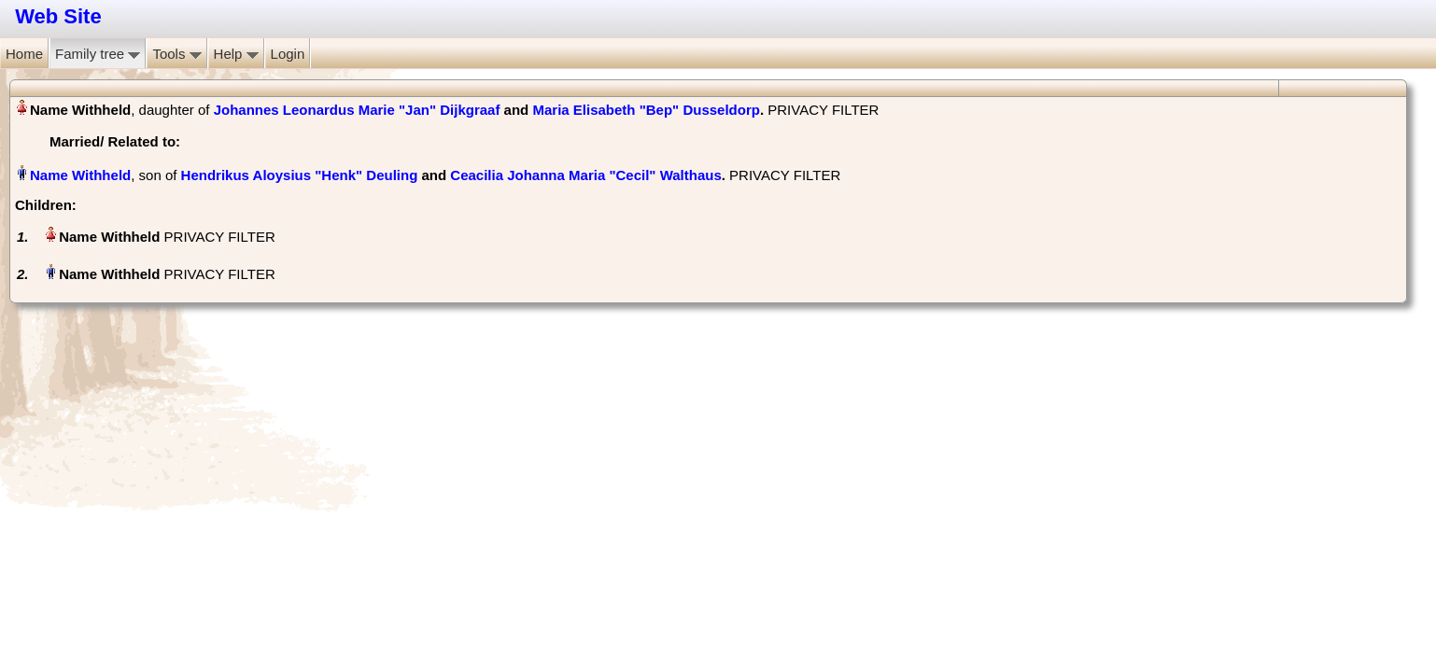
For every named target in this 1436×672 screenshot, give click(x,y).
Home (24, 54)
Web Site (58, 16)
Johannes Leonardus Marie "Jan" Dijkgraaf (357, 110)
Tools (176, 54)
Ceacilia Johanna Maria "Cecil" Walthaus (585, 175)
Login (288, 54)
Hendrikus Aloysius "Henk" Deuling (299, 175)
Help (236, 54)
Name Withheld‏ (80, 175)
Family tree (97, 54)
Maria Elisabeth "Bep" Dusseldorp (645, 110)
